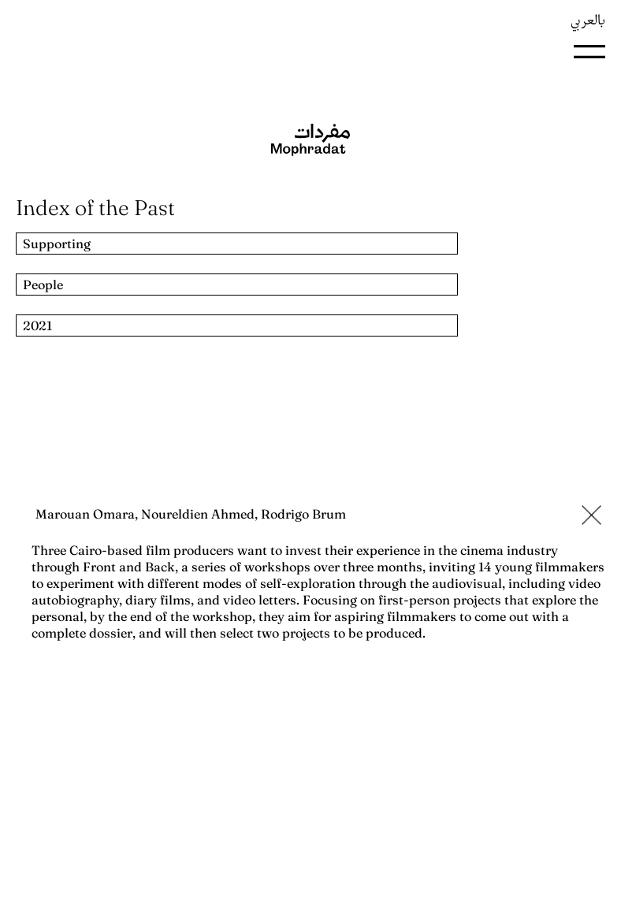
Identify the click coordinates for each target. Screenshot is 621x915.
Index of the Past (95, 208)
